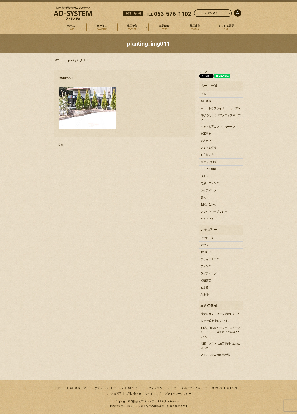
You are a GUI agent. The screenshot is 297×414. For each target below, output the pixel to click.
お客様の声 (207, 154)
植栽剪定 (206, 280)
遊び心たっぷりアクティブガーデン (220, 117)
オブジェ (206, 245)
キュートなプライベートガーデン (220, 108)
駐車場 (205, 294)
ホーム (71, 27)
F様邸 (60, 144)
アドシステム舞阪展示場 (215, 354)
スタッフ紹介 (208, 162)
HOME (57, 60)
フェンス (206, 266)
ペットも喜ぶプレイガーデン (218, 126)
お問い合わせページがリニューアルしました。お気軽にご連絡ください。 (220, 332)
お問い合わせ (213, 13)
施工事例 (195, 27)
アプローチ (207, 237)
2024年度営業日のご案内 (215, 320)
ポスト (205, 176)
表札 (203, 197)
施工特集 (132, 27)
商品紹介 (164, 27)
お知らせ (206, 252)
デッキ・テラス (210, 259)
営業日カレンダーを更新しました (220, 313)
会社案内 (102, 27)
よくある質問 (226, 27)
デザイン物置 (208, 169)
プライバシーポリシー (214, 211)
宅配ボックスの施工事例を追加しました (220, 345)
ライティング (208, 190)
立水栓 (205, 287)
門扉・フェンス (210, 183)
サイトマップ (208, 218)
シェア (203, 72)
